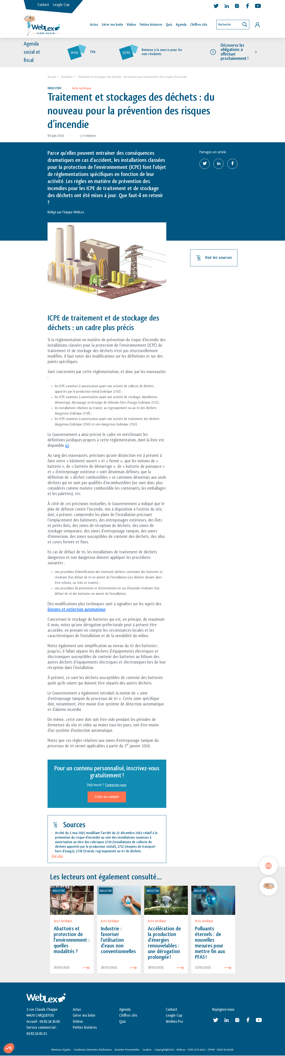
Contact (43, 5)
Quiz (169, 24)
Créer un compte (107, 797)
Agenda (181, 24)
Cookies (146, 1049)
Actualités (67, 76)
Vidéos (131, 24)
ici (67, 445)
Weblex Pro (174, 1021)
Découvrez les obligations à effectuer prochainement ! (234, 52)
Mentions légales (61, 1049)
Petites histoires (151, 24)
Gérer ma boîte (112, 24)
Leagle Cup (61, 5)
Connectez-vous (115, 785)
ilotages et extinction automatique (77, 609)
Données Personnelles (127, 1049)
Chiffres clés (198, 24)
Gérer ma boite (84, 1016)
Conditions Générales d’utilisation (93, 1049)
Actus (94, 24)
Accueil (52, 76)
